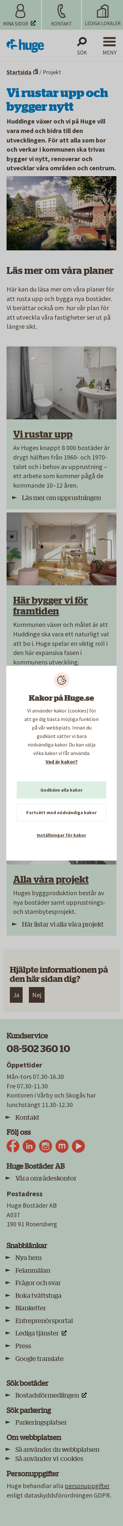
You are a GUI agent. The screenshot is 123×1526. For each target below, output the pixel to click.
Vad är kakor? (62, 761)
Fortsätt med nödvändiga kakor (61, 812)
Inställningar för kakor (61, 835)
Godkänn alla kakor (61, 790)
